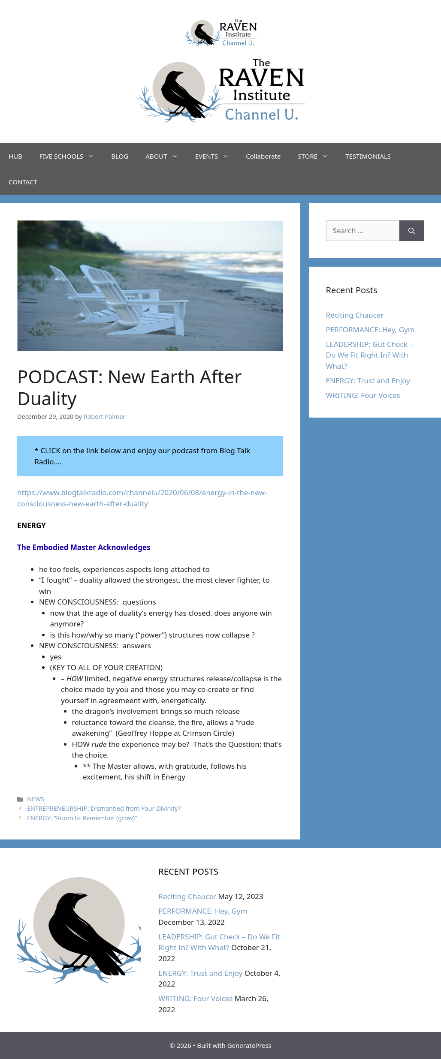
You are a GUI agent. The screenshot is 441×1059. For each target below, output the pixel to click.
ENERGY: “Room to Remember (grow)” (82, 818)
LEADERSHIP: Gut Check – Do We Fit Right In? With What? (369, 355)
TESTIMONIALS (368, 156)
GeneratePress (249, 1045)
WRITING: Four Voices (363, 395)
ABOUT (165, 156)
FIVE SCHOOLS (71, 156)
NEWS (35, 799)
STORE (317, 156)
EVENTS (216, 156)
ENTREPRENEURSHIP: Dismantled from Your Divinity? (104, 808)
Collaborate (263, 156)
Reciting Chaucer (355, 315)
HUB (15, 156)
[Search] (411, 230)
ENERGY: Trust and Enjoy (368, 380)
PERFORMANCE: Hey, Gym (370, 329)
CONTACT (23, 182)
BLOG (119, 156)
